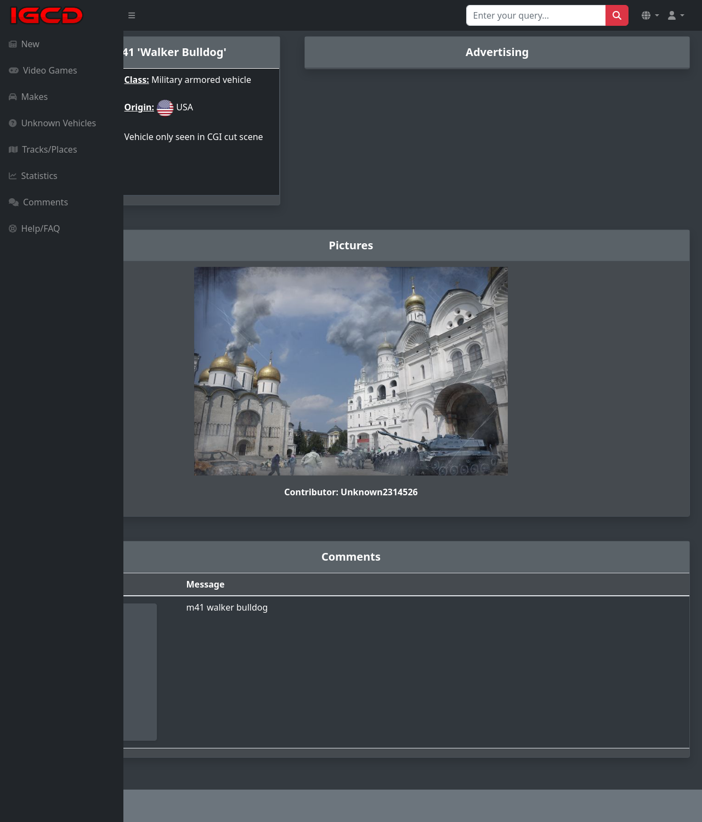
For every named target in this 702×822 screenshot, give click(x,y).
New (24, 44)
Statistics (33, 176)
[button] (650, 15)
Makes (28, 97)
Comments (38, 202)
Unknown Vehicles (52, 123)
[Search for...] (536, 15)
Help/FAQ (34, 228)
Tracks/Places (43, 149)
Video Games (43, 70)
